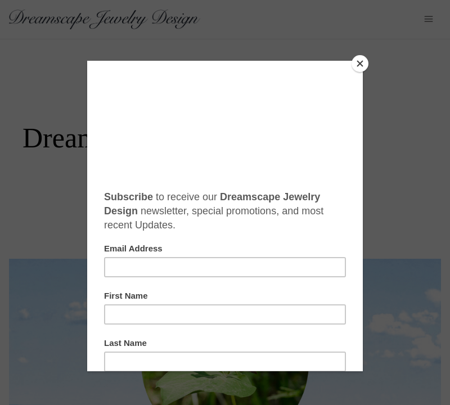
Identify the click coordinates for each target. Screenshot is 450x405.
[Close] (360, 63)
